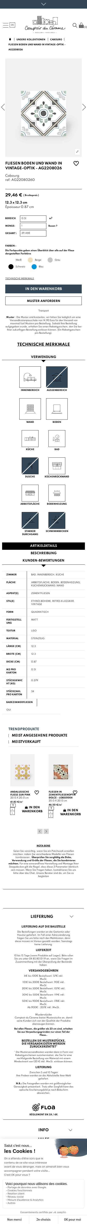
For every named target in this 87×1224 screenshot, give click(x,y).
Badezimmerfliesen (19, 702)
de (12, 25)
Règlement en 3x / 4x (43, 1114)
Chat (32, 873)
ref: (8, 180)
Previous (40, 831)
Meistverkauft (26, 741)
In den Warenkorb (43, 289)
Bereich (10, 218)
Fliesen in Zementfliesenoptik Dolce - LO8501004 (62, 795)
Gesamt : (11, 233)
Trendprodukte (23, 729)
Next (46, 831)
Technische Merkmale (19, 278)
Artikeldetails (43, 546)
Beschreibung (43, 553)
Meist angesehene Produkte (39, 735)
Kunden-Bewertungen (43, 560)
